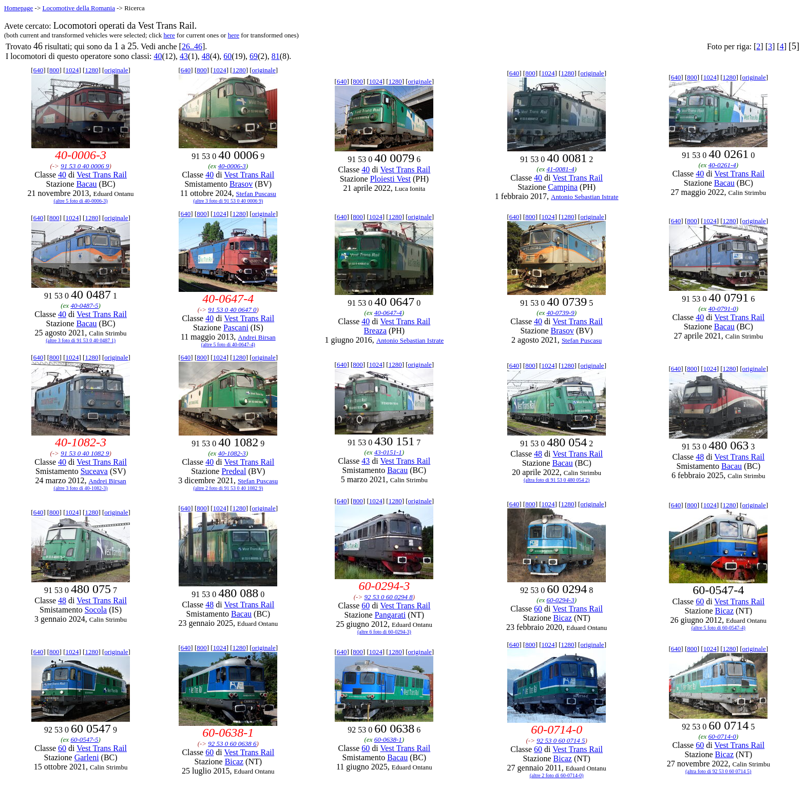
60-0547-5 (84, 739)
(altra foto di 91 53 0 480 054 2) (556, 480)
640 (38, 70)
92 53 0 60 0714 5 (560, 740)
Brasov (241, 184)
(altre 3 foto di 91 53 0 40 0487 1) (81, 340)
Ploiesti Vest (390, 178)
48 (206, 56)
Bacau (86, 184)
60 (227, 56)
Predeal (233, 471)
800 (54, 70)
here (169, 35)
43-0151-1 (388, 452)
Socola (96, 609)
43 (184, 56)
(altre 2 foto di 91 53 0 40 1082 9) (228, 488)
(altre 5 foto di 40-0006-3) (81, 201)
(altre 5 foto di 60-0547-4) (718, 627)
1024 (72, 70)
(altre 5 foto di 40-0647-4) (228, 344)
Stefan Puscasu (256, 194)
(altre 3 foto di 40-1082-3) (81, 488)
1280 (91, 70)
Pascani (235, 327)
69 (254, 56)
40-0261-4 (722, 165)
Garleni (86, 757)
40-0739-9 (560, 313)
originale (116, 70)
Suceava (94, 471)
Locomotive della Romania (78, 8)
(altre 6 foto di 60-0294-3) (384, 632)
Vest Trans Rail (101, 174)
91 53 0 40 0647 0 (232, 309)
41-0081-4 (560, 169)
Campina (563, 187)
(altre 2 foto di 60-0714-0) (557, 775)
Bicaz (562, 618)
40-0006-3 (232, 166)
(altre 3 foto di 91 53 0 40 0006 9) (228, 201)
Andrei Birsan (256, 337)
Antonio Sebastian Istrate (584, 197)
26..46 (192, 46)
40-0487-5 (84, 305)
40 (158, 56)
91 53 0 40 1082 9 (85, 453)
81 (276, 56)
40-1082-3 (232, 453)
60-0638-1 (388, 739)
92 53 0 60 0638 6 (232, 743)
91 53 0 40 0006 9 (85, 166)
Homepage (18, 8)
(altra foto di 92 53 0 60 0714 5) (718, 771)
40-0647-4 (388, 313)
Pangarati (390, 614)
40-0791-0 (722, 308)
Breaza (375, 330)
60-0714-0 (722, 736)
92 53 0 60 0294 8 (388, 597)
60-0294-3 (560, 600)
